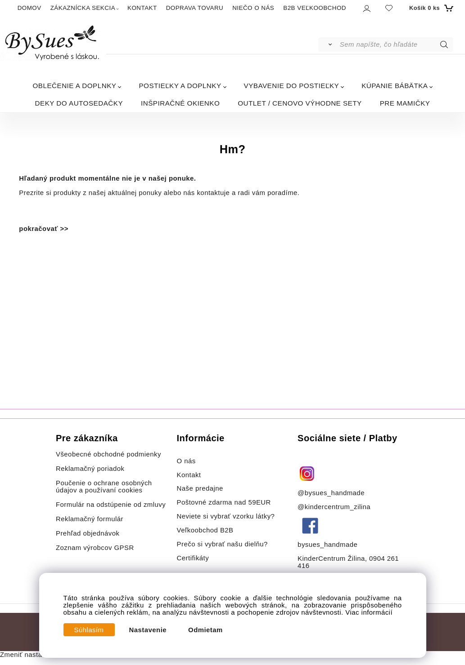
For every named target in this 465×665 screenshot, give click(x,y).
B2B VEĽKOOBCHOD (314, 7)
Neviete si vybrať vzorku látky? (226, 516)
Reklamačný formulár (89, 519)
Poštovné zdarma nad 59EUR (224, 502)
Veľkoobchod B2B (205, 530)
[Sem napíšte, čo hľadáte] (396, 44)
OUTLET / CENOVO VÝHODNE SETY (299, 103)
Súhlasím (89, 630)
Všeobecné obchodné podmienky (108, 454)
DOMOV (29, 7)
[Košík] (430, 8)
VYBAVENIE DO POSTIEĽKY (291, 85)
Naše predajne (200, 488)
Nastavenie (148, 630)
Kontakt (190, 475)
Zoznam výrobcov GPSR (95, 547)
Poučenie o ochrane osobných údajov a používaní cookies (104, 486)
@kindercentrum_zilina (335, 506)
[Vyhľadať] (328, 44)
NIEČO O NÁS (253, 7)
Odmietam (205, 630)
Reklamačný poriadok (90, 468)
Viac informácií (369, 612)
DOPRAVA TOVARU (195, 7)
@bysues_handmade (331, 493)
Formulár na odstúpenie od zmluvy (111, 504)
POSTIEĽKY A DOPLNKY (180, 85)
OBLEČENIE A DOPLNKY (75, 85)
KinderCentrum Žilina (331, 558)
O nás (186, 461)
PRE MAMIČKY (405, 103)
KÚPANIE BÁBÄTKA (394, 85)
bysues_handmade (329, 544)
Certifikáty (193, 558)
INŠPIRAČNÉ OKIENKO (180, 103)
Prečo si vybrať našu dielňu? (222, 544)
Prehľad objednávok (88, 533)
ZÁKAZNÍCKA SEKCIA (82, 7)
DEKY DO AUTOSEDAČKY (79, 103)
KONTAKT (142, 7)
